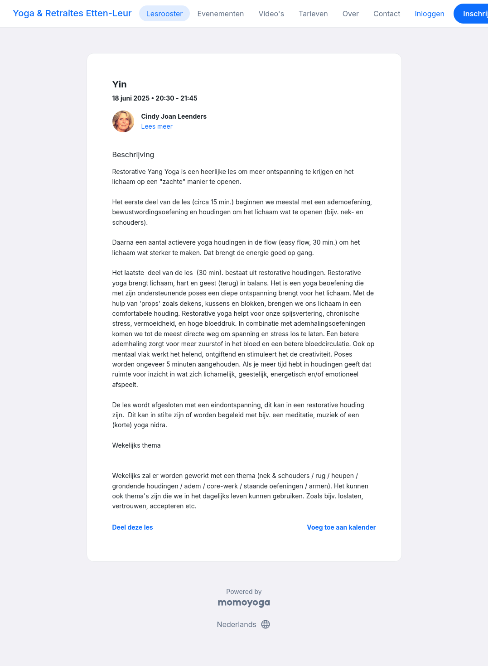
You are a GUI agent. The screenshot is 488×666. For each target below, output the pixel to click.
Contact (386, 13)
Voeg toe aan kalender (341, 527)
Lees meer (157, 126)
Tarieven (313, 13)
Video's (271, 13)
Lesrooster (164, 13)
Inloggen (430, 13)
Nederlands (244, 624)
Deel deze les (132, 527)
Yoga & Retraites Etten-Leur (72, 13)
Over (351, 13)
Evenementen (220, 13)
